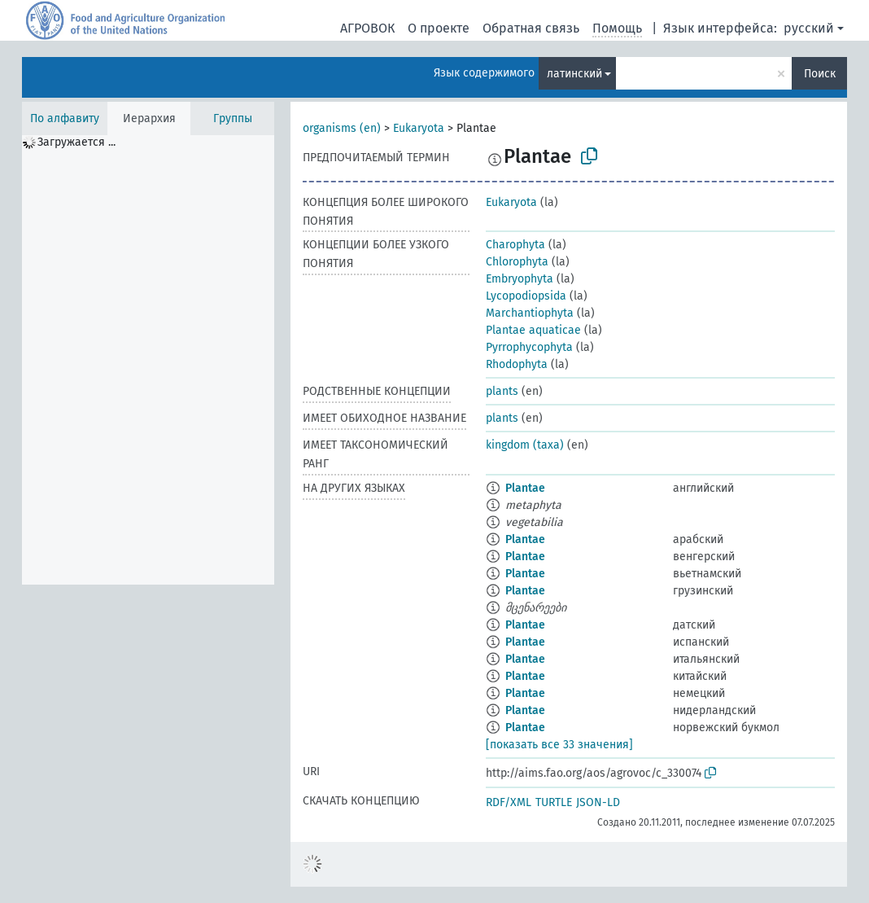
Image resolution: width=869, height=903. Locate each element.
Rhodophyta (517, 364)
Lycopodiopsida (526, 296)
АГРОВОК (367, 28)
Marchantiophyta (530, 313)
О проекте (438, 28)
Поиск (820, 74)
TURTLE (553, 802)
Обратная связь (531, 28)
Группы (232, 118)
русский (809, 28)
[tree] (148, 360)
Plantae (525, 488)
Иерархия (149, 118)
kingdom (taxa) (525, 445)
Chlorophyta (517, 262)
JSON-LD (598, 802)
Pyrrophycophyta (529, 347)
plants (502, 391)
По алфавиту (64, 118)
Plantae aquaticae (533, 330)
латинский (574, 74)
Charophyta (515, 245)
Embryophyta (519, 279)
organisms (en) (342, 128)
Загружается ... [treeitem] (76, 142)
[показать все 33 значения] (559, 745)
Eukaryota (418, 128)
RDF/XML (508, 802)
